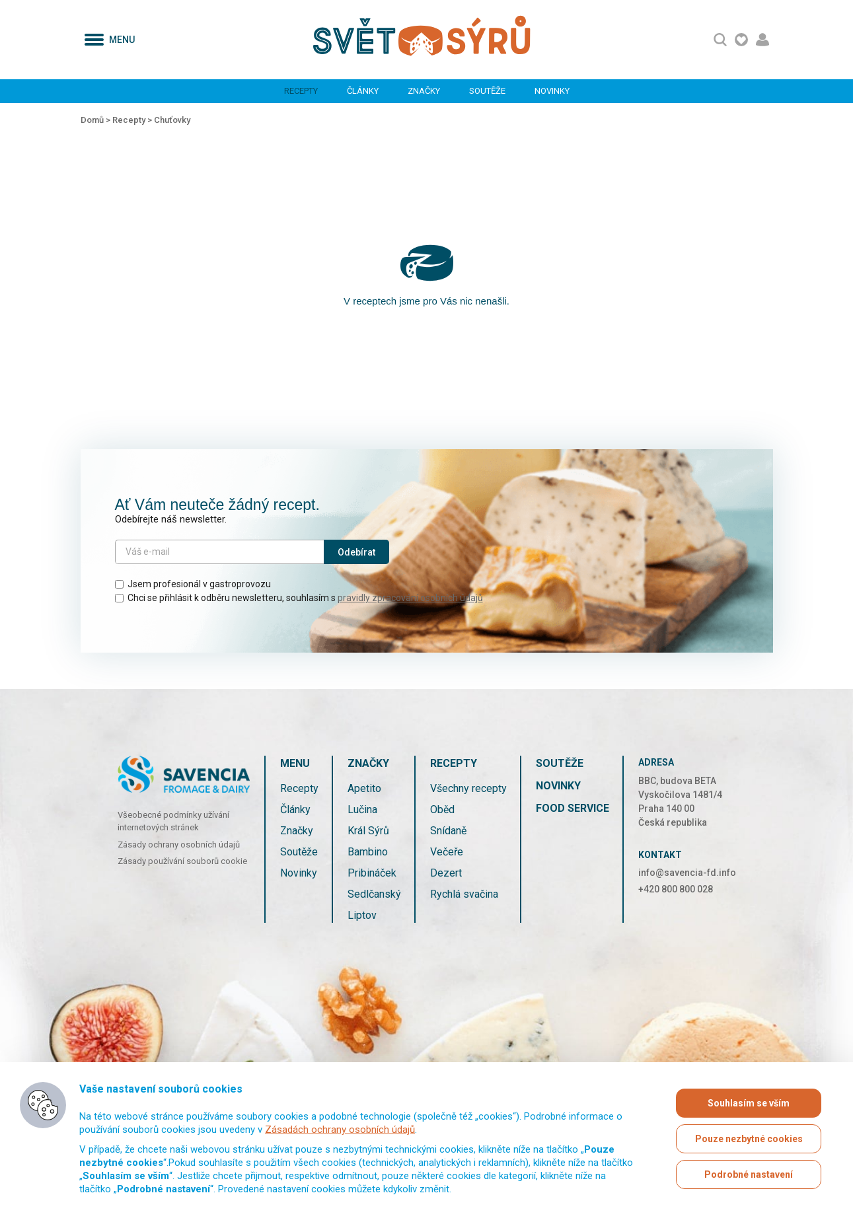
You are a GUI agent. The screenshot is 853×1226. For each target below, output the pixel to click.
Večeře (446, 852)
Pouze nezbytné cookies (749, 1139)
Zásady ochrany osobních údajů (179, 844)
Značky (424, 91)
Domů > (96, 120)
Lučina (362, 809)
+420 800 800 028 (675, 889)
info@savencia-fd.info (687, 872)
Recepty (301, 91)
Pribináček (372, 873)
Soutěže (487, 91)
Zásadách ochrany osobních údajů (340, 1130)
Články (363, 91)
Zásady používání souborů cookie (182, 861)
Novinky (552, 91)
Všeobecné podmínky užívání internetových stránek (173, 821)
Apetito (364, 788)
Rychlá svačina (464, 894)
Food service (572, 808)
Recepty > (133, 120)
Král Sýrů (368, 830)
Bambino (368, 852)
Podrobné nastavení (748, 1174)
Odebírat (356, 552)
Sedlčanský (374, 894)
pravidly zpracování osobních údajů (410, 598)
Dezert (446, 873)
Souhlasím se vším (749, 1103)
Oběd (442, 809)
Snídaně (448, 830)
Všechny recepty (468, 788)
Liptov (362, 915)
